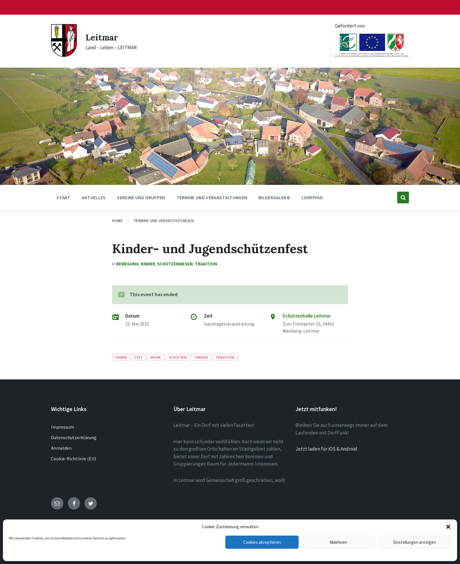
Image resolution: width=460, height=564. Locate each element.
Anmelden (61, 448)
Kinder (148, 264)
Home (117, 220)
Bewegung (127, 264)
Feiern (121, 357)
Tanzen (201, 357)
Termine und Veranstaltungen (164, 220)
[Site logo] (64, 55)
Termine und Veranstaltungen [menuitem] (212, 197)
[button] (448, 527)
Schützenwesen (175, 264)
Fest (139, 357)
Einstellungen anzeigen (414, 542)
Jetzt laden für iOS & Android (326, 449)
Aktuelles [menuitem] (94, 197)
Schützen (178, 357)
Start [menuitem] (63, 197)
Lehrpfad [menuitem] (312, 197)
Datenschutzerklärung (74, 437)
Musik (155, 357)
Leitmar (103, 37)
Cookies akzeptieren (262, 542)
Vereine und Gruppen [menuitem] (141, 197)
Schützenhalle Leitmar (307, 316)
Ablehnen (338, 542)
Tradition (206, 264)
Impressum (62, 427)
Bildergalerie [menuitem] (274, 197)
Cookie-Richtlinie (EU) (73, 458)
